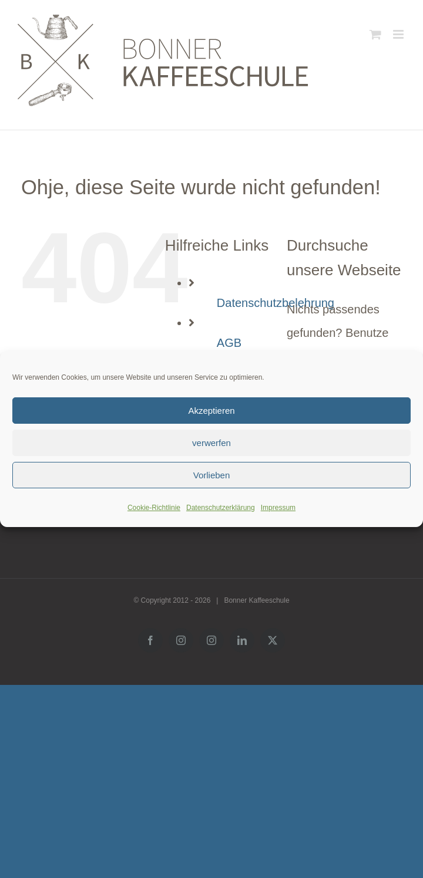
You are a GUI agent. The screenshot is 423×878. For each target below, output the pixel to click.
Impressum (278, 508)
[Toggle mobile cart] (375, 34)
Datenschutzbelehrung (275, 302)
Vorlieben (211, 475)
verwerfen (211, 443)
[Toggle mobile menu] (399, 34)
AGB (229, 342)
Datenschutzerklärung (220, 508)
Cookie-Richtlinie (153, 508)
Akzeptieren (211, 411)
